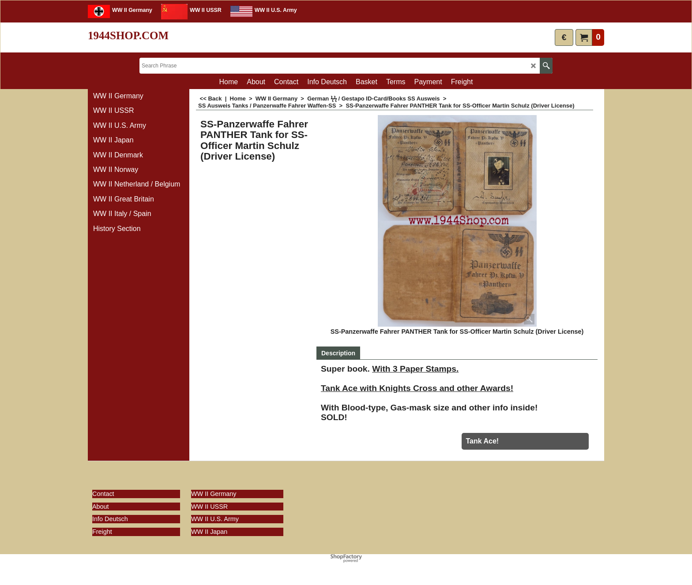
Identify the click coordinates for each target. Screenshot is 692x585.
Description (338, 353)
